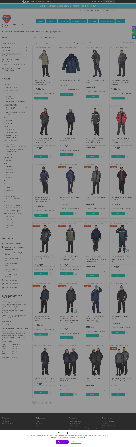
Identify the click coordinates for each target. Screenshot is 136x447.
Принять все (62, 442)
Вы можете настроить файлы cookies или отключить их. (67, 437)
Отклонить (76, 442)
